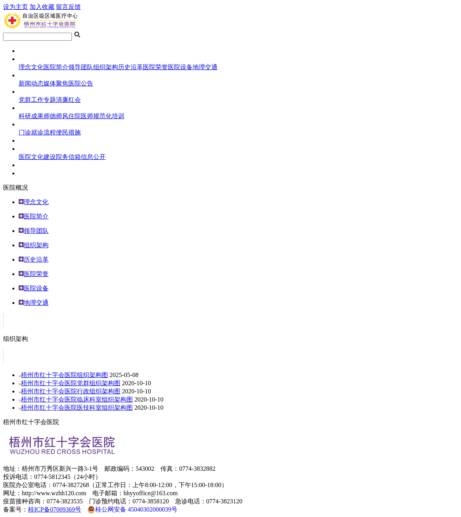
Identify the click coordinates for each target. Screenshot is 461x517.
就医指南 (31, 124)
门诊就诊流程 (37, 132)
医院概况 (31, 59)
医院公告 (80, 83)
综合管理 (31, 148)
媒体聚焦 (55, 83)
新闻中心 (31, 75)
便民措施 (68, 132)
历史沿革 (130, 67)
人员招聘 (31, 165)
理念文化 (31, 67)
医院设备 (180, 67)
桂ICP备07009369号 (54, 509)
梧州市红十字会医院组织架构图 (64, 375)
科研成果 (31, 116)
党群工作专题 (37, 99)
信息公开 (93, 157)
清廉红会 (68, 99)
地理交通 (205, 67)
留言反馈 (68, 6)
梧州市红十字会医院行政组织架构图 (70, 391)
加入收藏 (42, 6)
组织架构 (105, 67)
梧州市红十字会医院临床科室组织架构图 (77, 399)
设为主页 (15, 6)
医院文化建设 (37, 157)
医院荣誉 (155, 67)
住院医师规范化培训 (96, 116)
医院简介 (55, 67)
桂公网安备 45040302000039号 (132, 510)
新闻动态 (31, 83)
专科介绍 (31, 173)
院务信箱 (68, 157)
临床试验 (31, 140)
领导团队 (80, 67)
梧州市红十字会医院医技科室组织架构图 (77, 407)
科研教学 (31, 108)
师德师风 (55, 116)
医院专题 (31, 91)
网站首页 (31, 50)
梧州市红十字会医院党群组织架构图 (70, 383)
